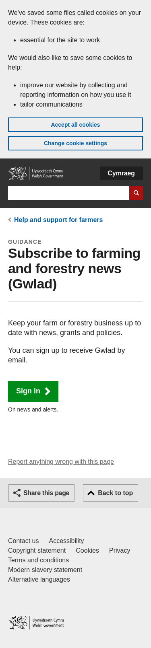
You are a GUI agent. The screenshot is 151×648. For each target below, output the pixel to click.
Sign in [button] (28, 391)
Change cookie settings (75, 143)
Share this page (46, 493)
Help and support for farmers (58, 219)
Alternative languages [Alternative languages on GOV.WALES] (39, 579)
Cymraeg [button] (121, 173)
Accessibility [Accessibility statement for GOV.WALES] (66, 540)
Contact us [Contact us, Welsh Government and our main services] (23, 540)
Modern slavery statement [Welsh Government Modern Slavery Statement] (45, 569)
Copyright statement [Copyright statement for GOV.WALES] (37, 550)
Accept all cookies (75, 124)
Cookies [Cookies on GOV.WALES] (87, 550)
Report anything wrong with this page (61, 461)
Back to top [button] (115, 493)
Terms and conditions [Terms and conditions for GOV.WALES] (38, 560)
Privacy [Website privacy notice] (119, 550)
